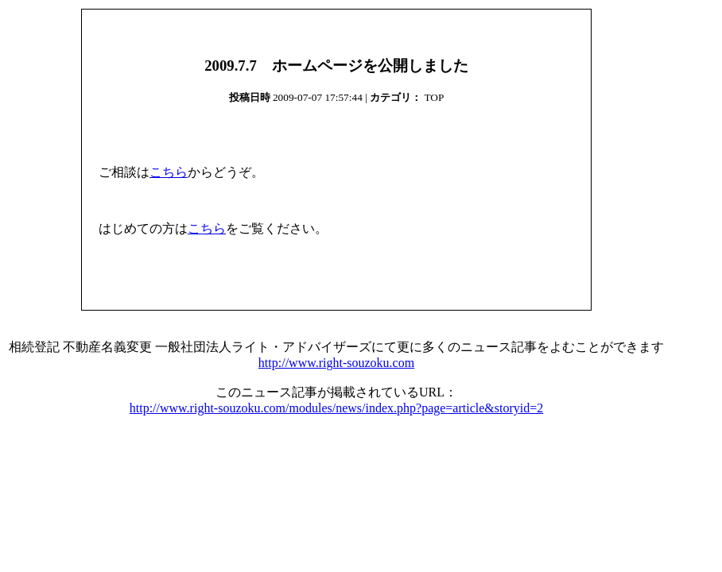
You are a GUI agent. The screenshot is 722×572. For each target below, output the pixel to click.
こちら (168, 172)
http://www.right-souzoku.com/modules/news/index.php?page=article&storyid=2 (336, 408)
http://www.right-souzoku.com (336, 362)
